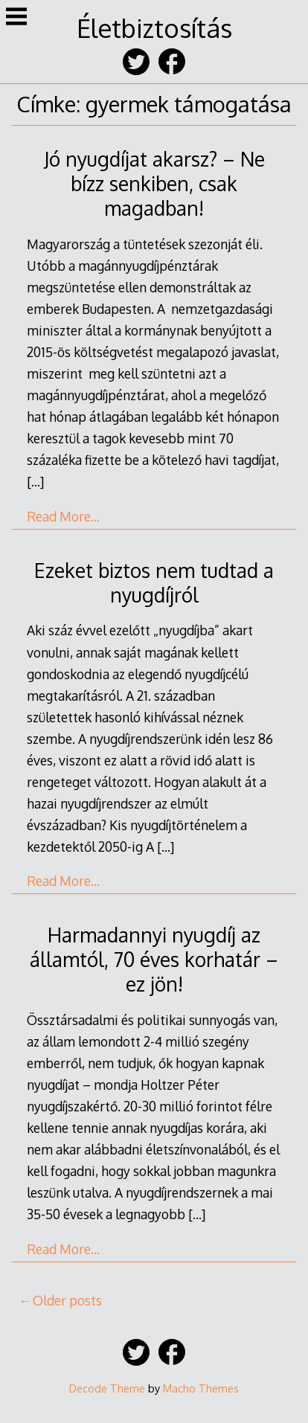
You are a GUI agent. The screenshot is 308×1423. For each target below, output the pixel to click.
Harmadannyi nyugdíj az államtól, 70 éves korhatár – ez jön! (154, 959)
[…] (35, 481)
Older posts (67, 1300)
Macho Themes (201, 1388)
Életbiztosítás (154, 28)
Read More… (63, 516)
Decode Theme (107, 1388)
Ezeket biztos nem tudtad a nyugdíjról (154, 582)
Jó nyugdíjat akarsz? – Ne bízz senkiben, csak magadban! (154, 183)
